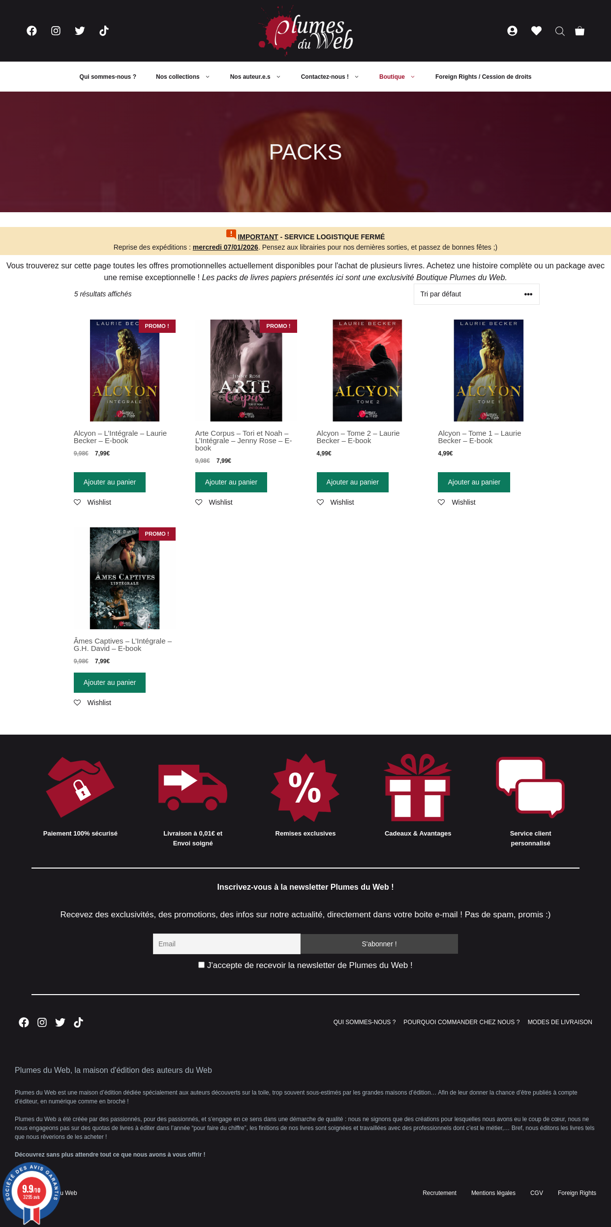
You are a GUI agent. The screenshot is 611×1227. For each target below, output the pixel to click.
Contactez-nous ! (335, 77)
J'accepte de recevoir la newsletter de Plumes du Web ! (305, 965)
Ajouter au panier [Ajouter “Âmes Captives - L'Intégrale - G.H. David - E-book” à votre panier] (110, 682)
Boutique (402, 77)
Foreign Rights (577, 1193)
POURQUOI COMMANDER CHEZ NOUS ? (461, 1022)
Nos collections (188, 77)
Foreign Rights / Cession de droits (483, 76)
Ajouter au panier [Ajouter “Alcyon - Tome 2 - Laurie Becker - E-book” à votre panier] (353, 482)
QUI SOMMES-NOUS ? (365, 1022)
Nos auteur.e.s (260, 77)
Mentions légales (493, 1193)
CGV (536, 1193)
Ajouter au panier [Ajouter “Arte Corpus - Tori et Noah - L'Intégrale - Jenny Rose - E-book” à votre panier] (231, 482)
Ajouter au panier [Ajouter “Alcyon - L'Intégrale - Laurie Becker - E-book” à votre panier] (110, 482)
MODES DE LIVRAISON (560, 1022)
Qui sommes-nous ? (108, 76)
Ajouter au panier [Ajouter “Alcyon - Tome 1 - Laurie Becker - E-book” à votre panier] (474, 482)
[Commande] (477, 294)
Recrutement (440, 1193)
